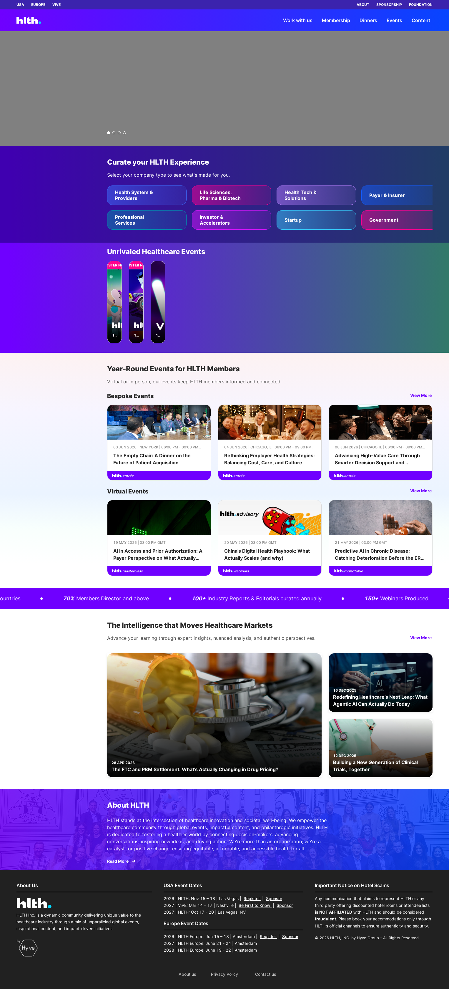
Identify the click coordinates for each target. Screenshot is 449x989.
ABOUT (363, 4)
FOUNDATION (421, 4)
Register (252, 898)
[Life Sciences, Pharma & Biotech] (231, 195)
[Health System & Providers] (147, 195)
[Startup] (316, 220)
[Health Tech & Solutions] (316, 195)
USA (20, 4)
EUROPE (38, 4)
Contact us (265, 974)
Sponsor (274, 898)
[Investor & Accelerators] (231, 220)
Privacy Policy (224, 974)
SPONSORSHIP (389, 4)
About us (187, 974)
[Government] (401, 220)
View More (421, 395)
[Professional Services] (147, 220)
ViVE (56, 4)
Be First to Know (255, 905)
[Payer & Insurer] (401, 195)
